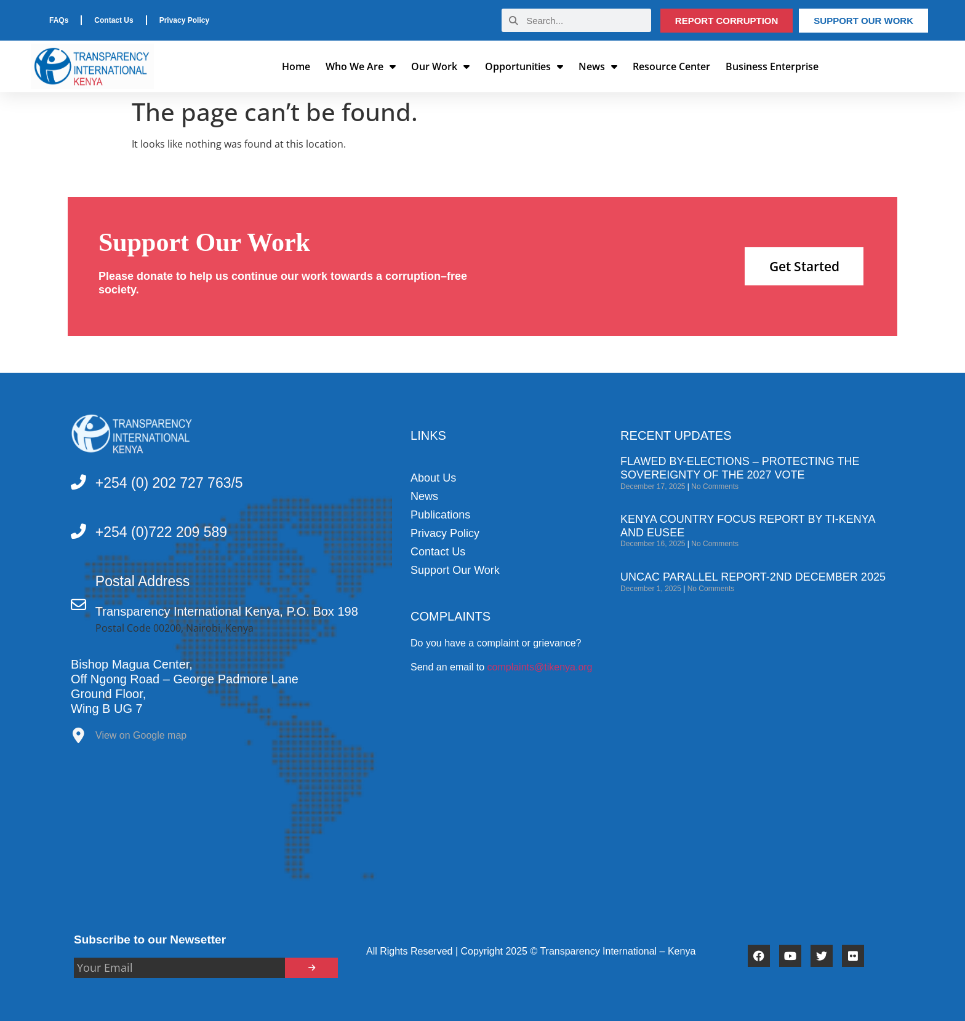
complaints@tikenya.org (540, 667)
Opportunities (524, 66)
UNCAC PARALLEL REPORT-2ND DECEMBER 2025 (753, 577)
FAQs (58, 20)
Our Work (440, 66)
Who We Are (361, 66)
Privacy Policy (184, 20)
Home (296, 66)
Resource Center (671, 66)
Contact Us (113, 20)
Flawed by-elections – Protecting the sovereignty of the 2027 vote (739, 468)
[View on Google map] (78, 738)
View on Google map (140, 735)
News (598, 66)
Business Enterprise (772, 66)
